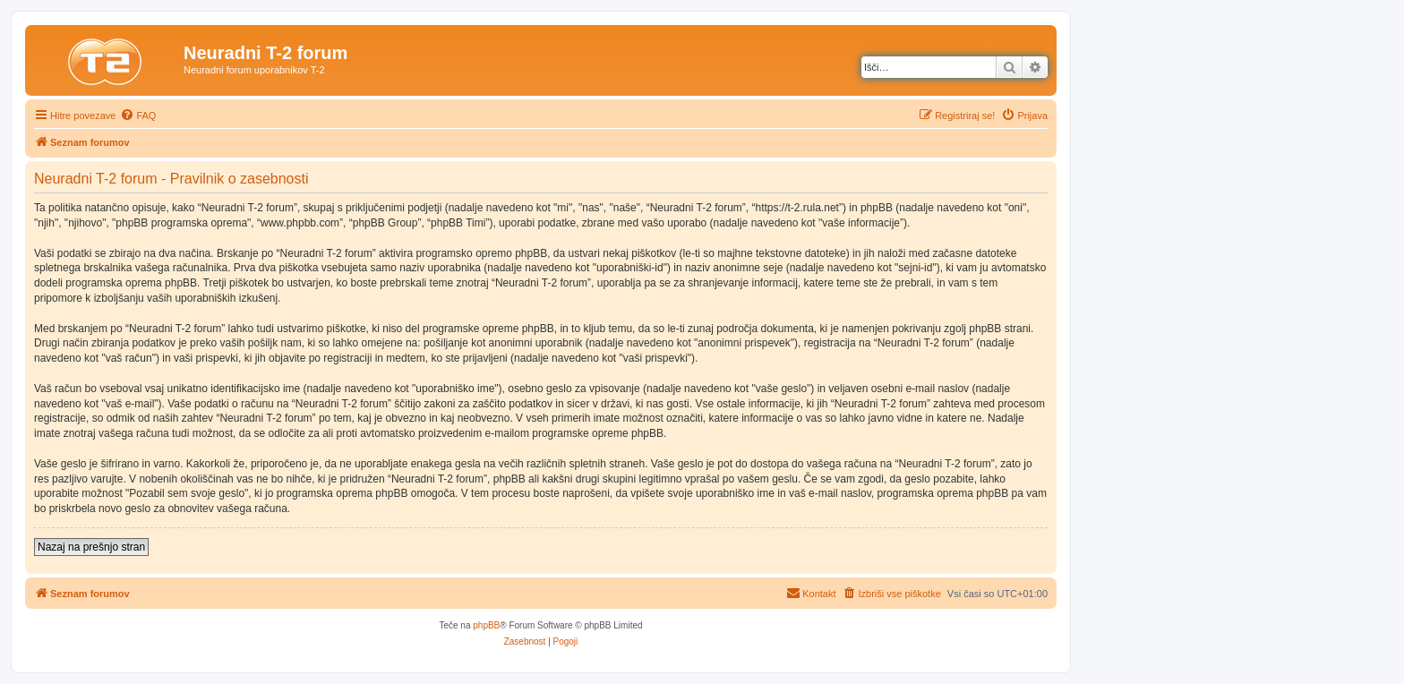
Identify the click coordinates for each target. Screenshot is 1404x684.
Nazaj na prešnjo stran (91, 547)
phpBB (486, 625)
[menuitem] (138, 115)
